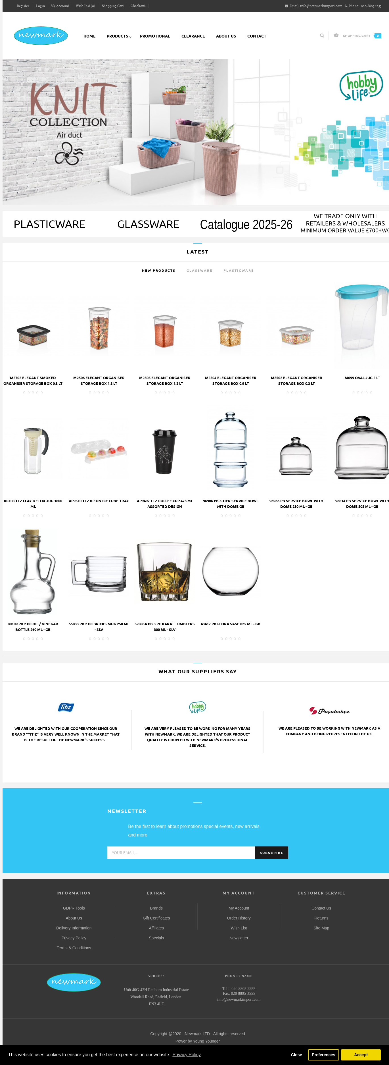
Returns (321, 918)
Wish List (239, 928)
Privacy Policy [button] (186, 1054)
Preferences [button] (323, 1054)
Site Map (321, 928)
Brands (156, 908)
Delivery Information (74, 928)
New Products (158, 270)
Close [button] (296, 1054)
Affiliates (156, 928)
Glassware (199, 270)
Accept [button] (361, 1054)
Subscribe (271, 853)
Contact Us (321, 908)
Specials (156, 938)
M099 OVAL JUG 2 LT (362, 378)
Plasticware (238, 270)
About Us (74, 918)
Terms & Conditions (74, 948)
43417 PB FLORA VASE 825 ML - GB (230, 624)
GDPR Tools (74, 908)
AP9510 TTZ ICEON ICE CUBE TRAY (99, 501)
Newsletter (238, 938)
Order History (239, 918)
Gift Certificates (156, 918)
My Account (239, 908)
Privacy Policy (74, 938)
